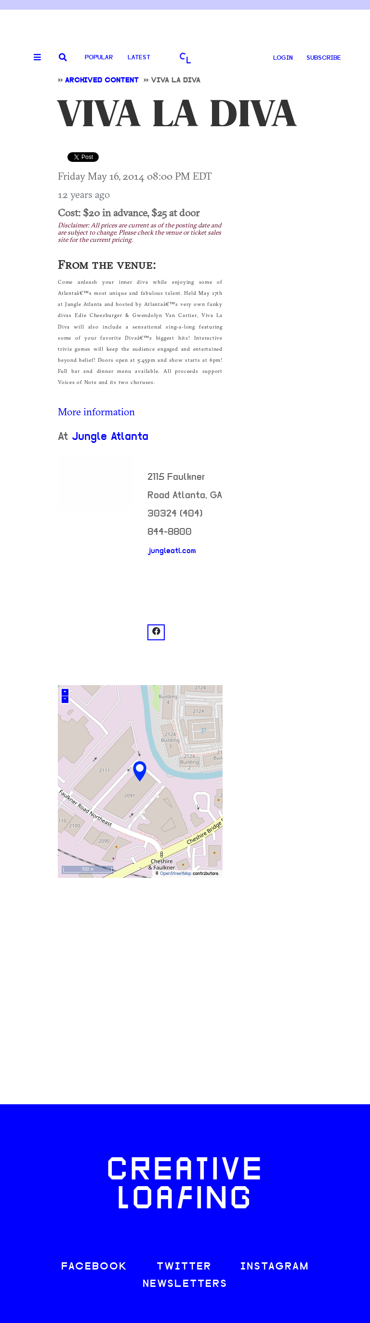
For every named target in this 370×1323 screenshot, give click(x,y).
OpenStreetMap (175, 874)
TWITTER (184, 1266)
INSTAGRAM (274, 1266)
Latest (139, 57)
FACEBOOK (94, 1266)
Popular (99, 57)
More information (96, 411)
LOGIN (283, 58)
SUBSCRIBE (323, 58)
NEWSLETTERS (185, 1284)
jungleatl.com (171, 551)
